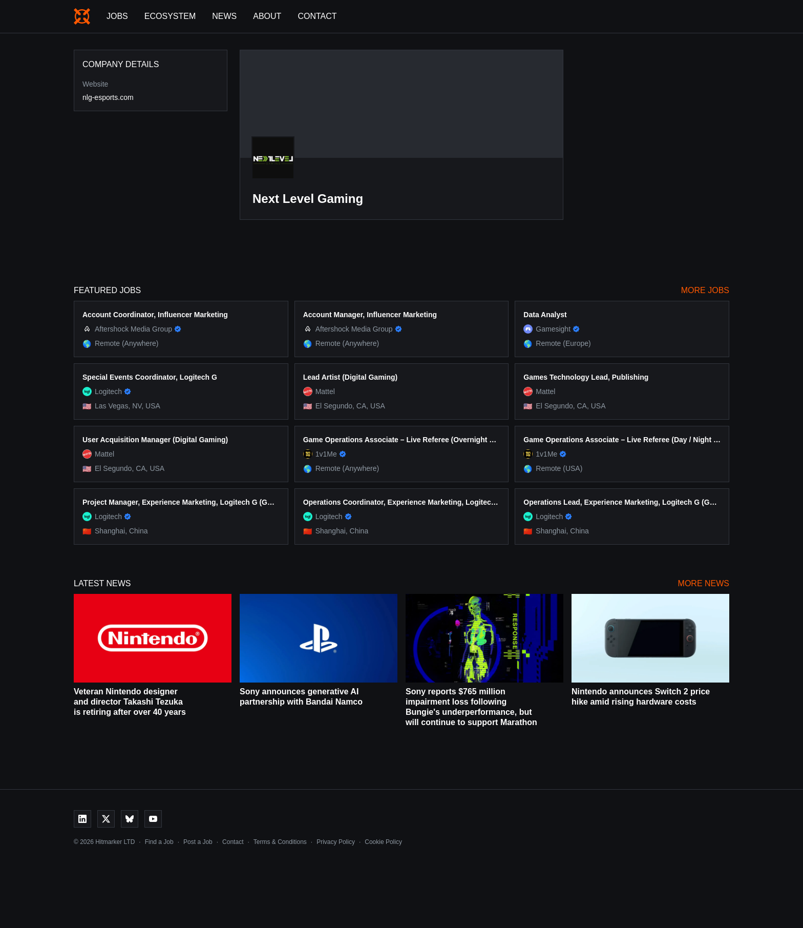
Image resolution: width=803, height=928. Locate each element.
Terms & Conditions (280, 841)
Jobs (117, 16)
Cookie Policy (383, 841)
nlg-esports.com (108, 97)
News (224, 16)
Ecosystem (170, 16)
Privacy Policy (335, 841)
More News (703, 583)
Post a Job (198, 841)
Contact (317, 16)
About (267, 16)
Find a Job (159, 841)
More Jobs (705, 290)
